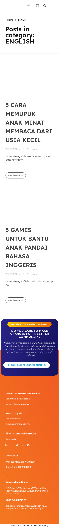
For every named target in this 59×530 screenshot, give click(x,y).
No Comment (31, 149)
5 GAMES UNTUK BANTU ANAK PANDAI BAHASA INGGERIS (27, 247)
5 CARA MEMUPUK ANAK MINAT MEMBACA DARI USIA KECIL (29, 122)
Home (10, 20)
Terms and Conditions (21, 525)
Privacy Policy (41, 525)
